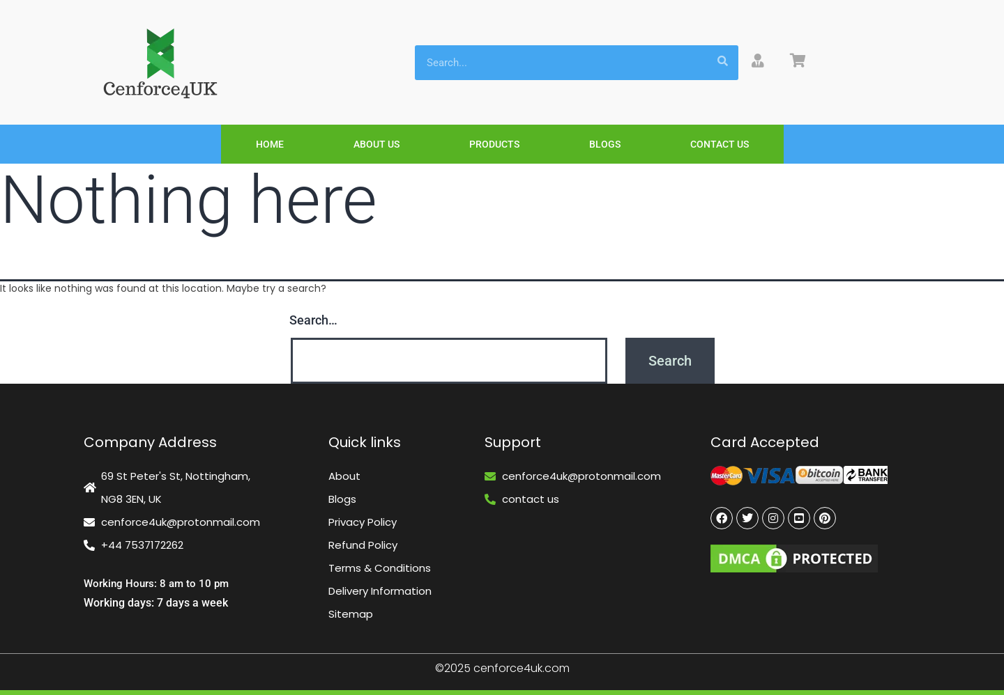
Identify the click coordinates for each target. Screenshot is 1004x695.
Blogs (605, 144)
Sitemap (350, 614)
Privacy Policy (362, 522)
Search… (313, 320)
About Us (376, 144)
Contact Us (719, 144)
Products (494, 144)
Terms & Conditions (379, 568)
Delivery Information (380, 591)
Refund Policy (362, 545)
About (344, 476)
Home (270, 144)
